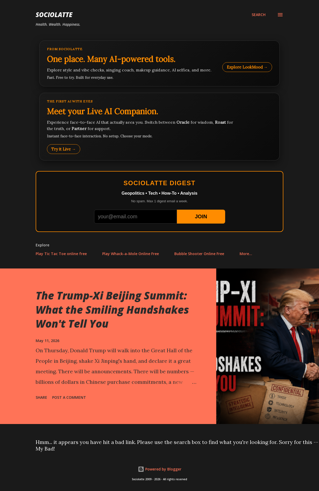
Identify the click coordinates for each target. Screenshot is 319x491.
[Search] (259, 15)
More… (246, 253)
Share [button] (41, 397)
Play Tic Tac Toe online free (61, 253)
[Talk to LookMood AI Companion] (159, 127)
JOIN (201, 216)
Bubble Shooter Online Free (199, 253)
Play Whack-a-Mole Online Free (130, 253)
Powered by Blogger (159, 469)
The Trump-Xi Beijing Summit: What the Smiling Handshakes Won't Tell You (112, 309)
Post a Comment (69, 397)
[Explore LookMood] (159, 63)
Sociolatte (54, 14)
